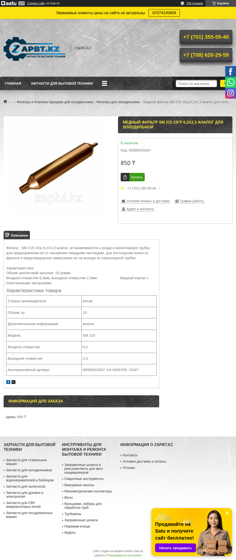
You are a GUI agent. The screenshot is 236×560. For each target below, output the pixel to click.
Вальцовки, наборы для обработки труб (83, 506)
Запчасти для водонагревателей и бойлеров (29, 478)
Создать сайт (36, 3)
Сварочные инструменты (84, 479)
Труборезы (73, 514)
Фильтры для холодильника (118, 102)
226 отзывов (194, 3)
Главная (13, 83)
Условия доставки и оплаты (144, 461)
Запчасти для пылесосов (25, 486)
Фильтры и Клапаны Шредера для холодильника (55, 102)
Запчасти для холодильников (29, 470)
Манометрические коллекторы (88, 491)
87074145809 (164, 13)
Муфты (70, 533)
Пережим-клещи (77, 526)
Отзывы (129, 468)
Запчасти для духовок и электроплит (24, 494)
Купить (137, 177)
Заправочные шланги (81, 520)
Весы (69, 497)
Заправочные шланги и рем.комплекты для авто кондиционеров (84, 468)
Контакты (130, 455)
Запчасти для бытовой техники (62, 83)
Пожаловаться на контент (124, 555)
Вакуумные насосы (79, 485)
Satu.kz (138, 551)
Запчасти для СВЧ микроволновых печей (23, 505)
